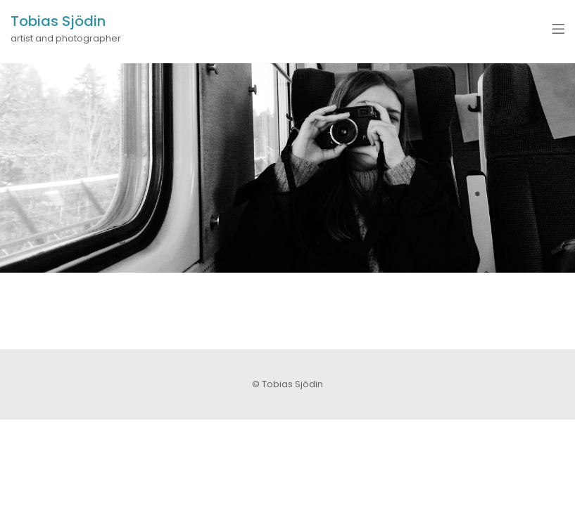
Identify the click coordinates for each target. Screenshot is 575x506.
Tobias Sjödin (58, 21)
